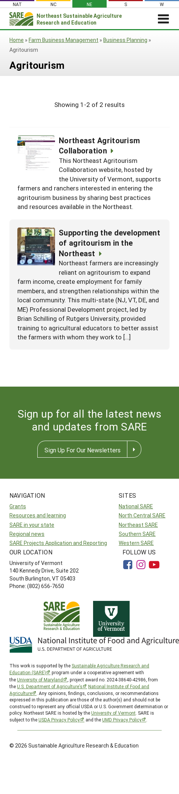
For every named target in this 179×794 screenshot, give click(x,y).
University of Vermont (113, 713)
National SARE (136, 506)
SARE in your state (31, 524)
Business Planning (125, 39)
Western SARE (136, 542)
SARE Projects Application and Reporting (58, 542)
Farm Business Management (63, 39)
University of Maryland (40, 679)
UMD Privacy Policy (122, 720)
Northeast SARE (138, 524)
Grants (17, 506)
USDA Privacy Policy (59, 720)
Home (16, 39)
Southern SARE (137, 533)
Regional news (26, 533)
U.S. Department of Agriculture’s (50, 686)
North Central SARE (142, 515)
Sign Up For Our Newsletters (82, 450)
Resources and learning (37, 515)
